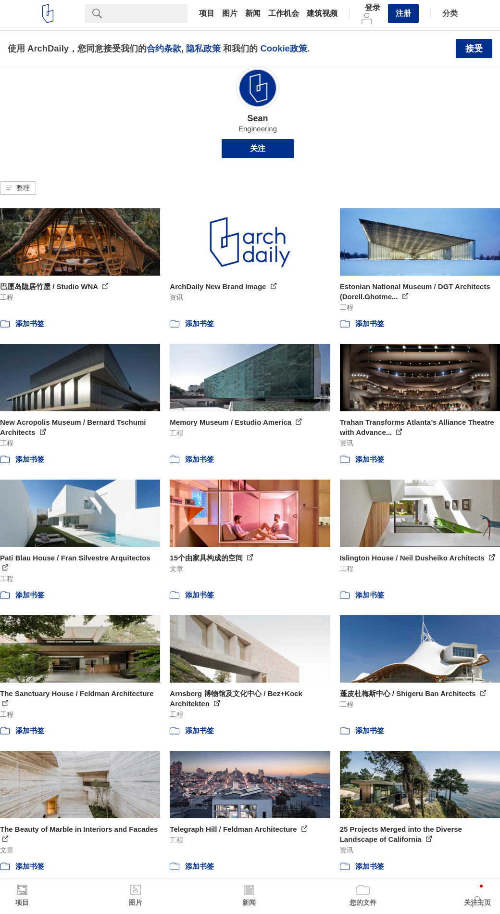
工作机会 (283, 13)
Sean (257, 118)
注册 (403, 13)
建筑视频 (322, 13)
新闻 (253, 13)
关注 (257, 148)
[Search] (149, 13)
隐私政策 (203, 48)
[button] (18, 188)
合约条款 (164, 48)
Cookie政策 (283, 48)
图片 (230, 13)
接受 (474, 48)
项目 (206, 13)
